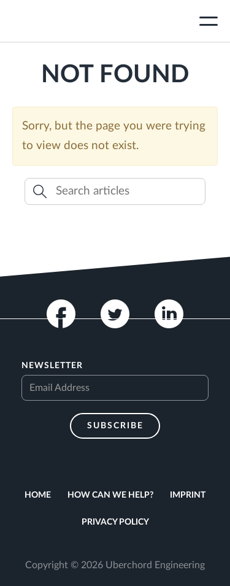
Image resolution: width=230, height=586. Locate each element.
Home (38, 495)
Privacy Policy (115, 522)
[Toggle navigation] (208, 22)
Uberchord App (57, 21)
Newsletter (52, 365)
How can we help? (110, 495)
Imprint (187, 495)
